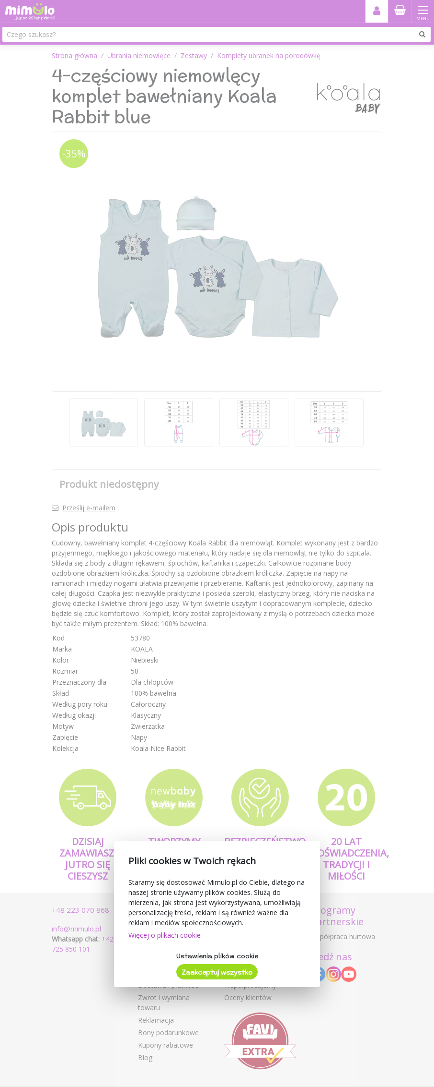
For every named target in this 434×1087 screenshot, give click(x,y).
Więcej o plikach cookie (164, 935)
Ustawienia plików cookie (217, 956)
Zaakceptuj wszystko (217, 972)
